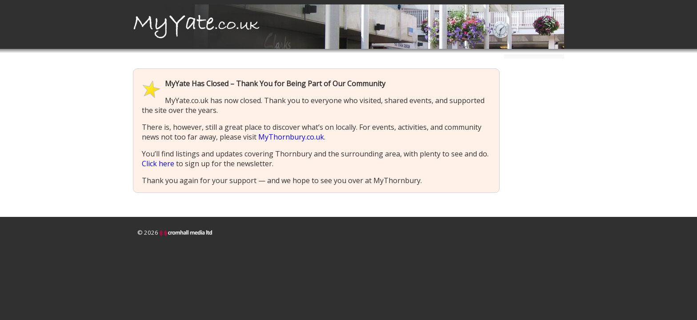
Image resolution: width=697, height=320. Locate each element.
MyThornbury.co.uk (291, 137)
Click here (158, 163)
